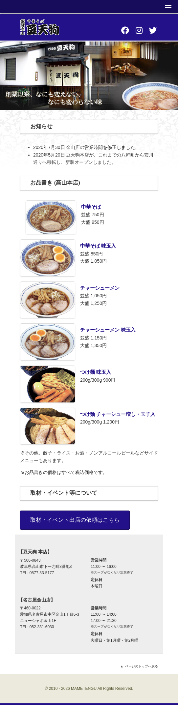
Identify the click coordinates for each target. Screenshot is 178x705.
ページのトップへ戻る (141, 666)
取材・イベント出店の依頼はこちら (75, 520)
